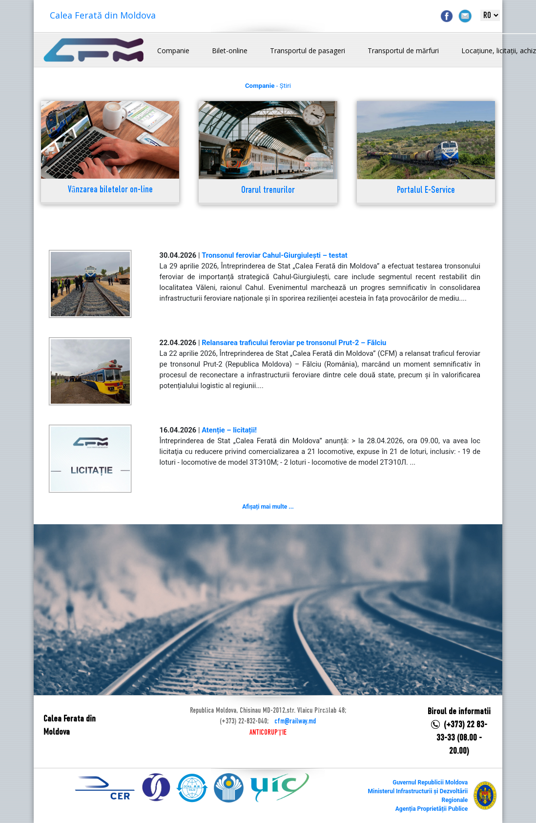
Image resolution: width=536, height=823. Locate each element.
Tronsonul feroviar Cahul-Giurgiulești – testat (275, 255)
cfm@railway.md (295, 721)
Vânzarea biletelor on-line (110, 190)
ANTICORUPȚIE (268, 732)
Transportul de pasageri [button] (307, 50)
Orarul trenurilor (268, 190)
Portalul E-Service (426, 190)
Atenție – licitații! (229, 430)
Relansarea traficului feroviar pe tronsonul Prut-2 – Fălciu (294, 342)
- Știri (268, 85)
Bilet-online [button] (229, 50)
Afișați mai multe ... (267, 506)
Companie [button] (173, 50)
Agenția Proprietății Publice (431, 808)
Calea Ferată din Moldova (103, 15)
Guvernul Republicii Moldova (430, 782)
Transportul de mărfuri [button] (403, 50)
